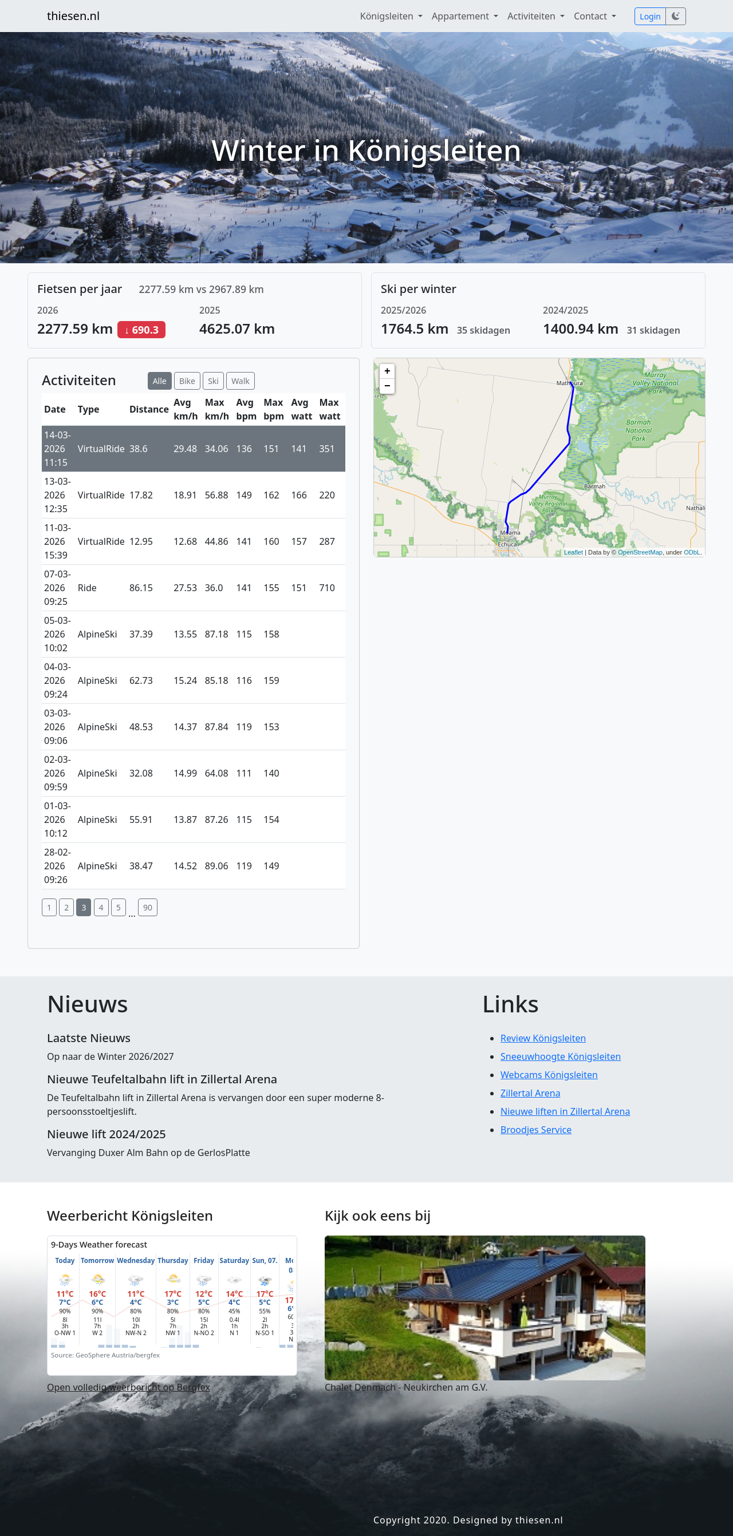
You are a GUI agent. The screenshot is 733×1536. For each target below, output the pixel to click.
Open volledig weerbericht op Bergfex (128, 1387)
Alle (160, 380)
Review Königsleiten (543, 1038)
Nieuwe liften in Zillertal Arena (565, 1111)
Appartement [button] (461, 16)
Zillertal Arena (531, 1093)
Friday (204, 1260)
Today (65, 1260)
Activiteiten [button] (532, 16)
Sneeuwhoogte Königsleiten (561, 1056)
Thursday (172, 1260)
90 (147, 907)
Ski (213, 380)
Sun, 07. (265, 1260)
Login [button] (650, 16)
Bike (187, 380)
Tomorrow (97, 1260)
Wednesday (136, 1260)
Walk (240, 380)
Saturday (234, 1260)
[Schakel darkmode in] (675, 16)
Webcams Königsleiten (549, 1074)
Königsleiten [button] (388, 16)
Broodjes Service (536, 1129)
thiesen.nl (73, 15)
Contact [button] (591, 16)
